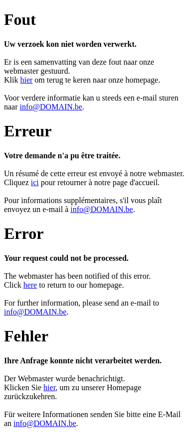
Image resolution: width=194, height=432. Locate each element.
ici (35, 182)
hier (26, 80)
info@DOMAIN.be (51, 107)
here (30, 285)
